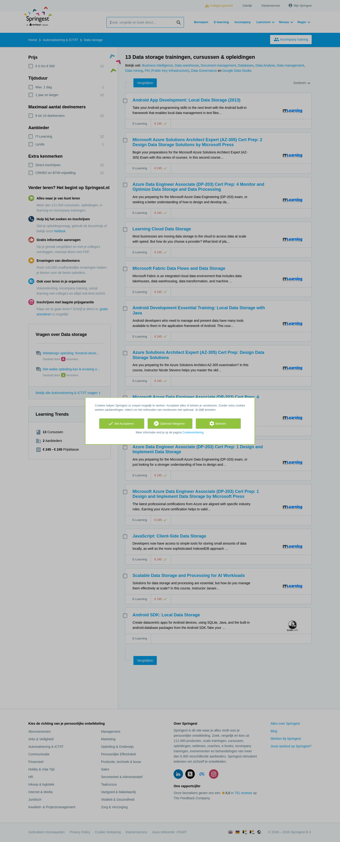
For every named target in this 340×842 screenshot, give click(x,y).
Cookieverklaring (192, 432)
